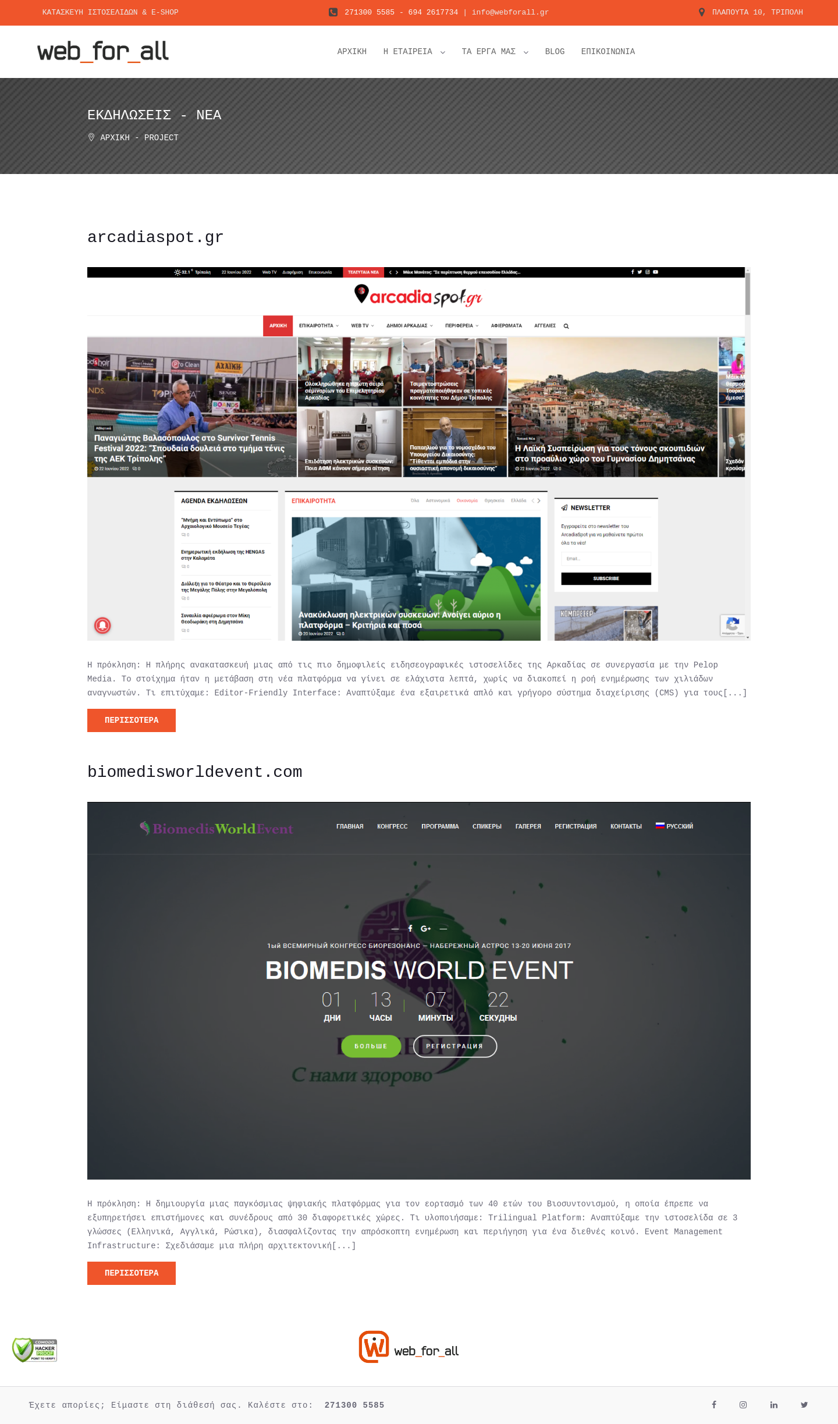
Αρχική (114, 138)
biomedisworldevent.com (195, 773)
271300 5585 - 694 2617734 (401, 14)
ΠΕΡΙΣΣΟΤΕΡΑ (131, 720)
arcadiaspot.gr (155, 239)
